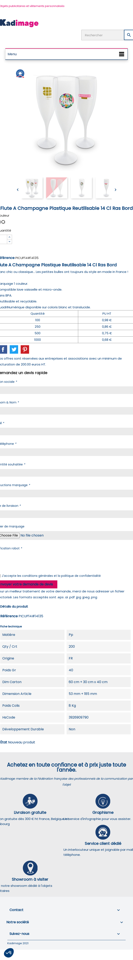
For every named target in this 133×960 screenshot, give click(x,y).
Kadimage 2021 (17, 943)
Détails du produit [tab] (14, 606)
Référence (9, 616)
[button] (9, 953)
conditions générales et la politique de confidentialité (61, 576)
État (3, 742)
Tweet (14, 349)
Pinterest (25, 349)
